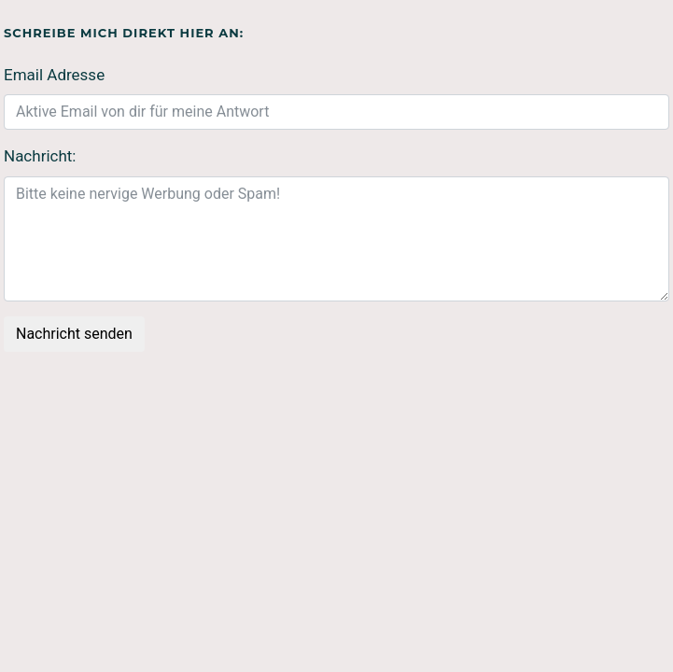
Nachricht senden (74, 334)
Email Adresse (54, 74)
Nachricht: (40, 156)
